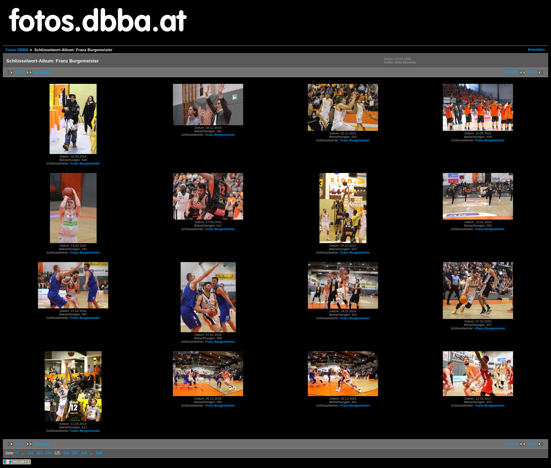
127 (75, 453)
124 (48, 453)
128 (84, 453)
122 (30, 453)
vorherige (42, 72)
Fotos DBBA (17, 50)
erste (19, 72)
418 (99, 453)
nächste (511, 72)
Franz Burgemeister (85, 163)
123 (39, 453)
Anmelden (536, 50)
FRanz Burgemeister (490, 328)
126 (66, 453)
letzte (531, 72)
